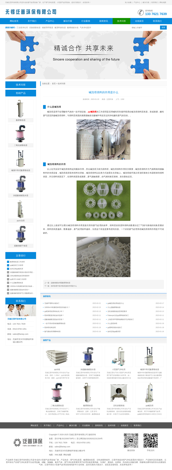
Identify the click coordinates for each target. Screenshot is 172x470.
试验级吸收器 (35, 27)
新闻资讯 (103, 21)
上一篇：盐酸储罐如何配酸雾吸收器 (57, 283)
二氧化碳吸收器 (57, 405)
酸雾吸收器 (88, 405)
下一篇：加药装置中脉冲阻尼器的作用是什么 (60, 286)
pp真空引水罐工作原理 (18, 279)
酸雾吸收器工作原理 (17, 262)
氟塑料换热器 (60, 27)
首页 (54, 83)
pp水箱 (57, 369)
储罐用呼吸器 (47, 27)
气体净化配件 (85, 27)
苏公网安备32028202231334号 (90, 438)
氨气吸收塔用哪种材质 (52, 331)
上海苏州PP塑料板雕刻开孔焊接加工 (121, 319)
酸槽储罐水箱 (72, 27)
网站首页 (14, 21)
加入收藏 (128, 2)
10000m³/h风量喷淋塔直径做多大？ (57, 307)
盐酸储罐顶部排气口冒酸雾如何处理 (22, 293)
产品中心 (137, 2)
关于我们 (32, 21)
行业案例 (85, 21)
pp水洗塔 (21, 220)
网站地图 (163, 2)
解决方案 (146, 2)
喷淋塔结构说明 (50, 327)
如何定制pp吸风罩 (114, 331)
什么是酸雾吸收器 (114, 307)
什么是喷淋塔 (112, 323)
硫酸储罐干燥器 (20, 246)
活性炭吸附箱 (118, 405)
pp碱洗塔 (92, 112)
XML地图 (58, 455)
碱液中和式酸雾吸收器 (149, 369)
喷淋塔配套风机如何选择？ (54, 315)
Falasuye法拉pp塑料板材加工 (118, 315)
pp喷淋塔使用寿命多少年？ (54, 311)
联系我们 (154, 2)
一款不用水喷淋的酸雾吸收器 (54, 323)
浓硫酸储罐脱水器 (88, 369)
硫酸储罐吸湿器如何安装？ (54, 319)
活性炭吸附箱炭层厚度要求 (117, 311)
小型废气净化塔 (118, 369)
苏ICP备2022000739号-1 (65, 438)
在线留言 (139, 21)
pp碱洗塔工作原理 (16, 265)
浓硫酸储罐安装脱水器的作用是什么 (22, 272)
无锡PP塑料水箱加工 (51, 303)
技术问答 (121, 21)
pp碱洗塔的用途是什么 (116, 303)
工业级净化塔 (22, 27)
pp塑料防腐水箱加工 (115, 327)
